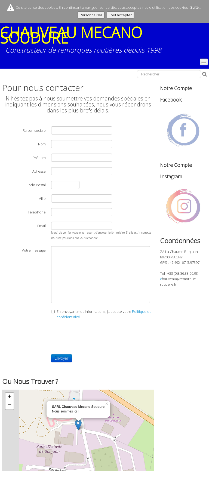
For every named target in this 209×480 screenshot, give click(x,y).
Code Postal (36, 184)
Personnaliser (91, 15)
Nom (42, 144)
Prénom (39, 157)
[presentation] (92, 332)
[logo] (104, 41)
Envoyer (61, 358)
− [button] (9, 405)
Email (41, 225)
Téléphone (37, 212)
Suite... (195, 7)
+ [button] (9, 397)
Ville (42, 198)
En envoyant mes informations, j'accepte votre (101, 314)
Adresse (39, 171)
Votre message (34, 250)
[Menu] (204, 62)
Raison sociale (34, 130)
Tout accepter (120, 15)
